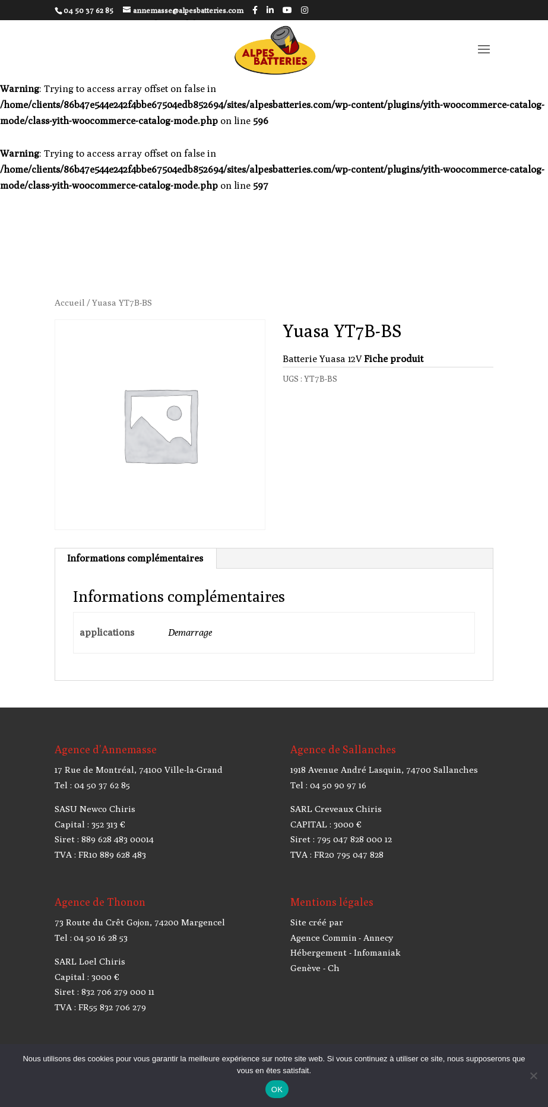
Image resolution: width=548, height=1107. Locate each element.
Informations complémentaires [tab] (135, 558)
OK (277, 1089)
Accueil (70, 302)
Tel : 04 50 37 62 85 (92, 785)
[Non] (533, 1075)
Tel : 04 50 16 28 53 (91, 937)
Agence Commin (323, 937)
